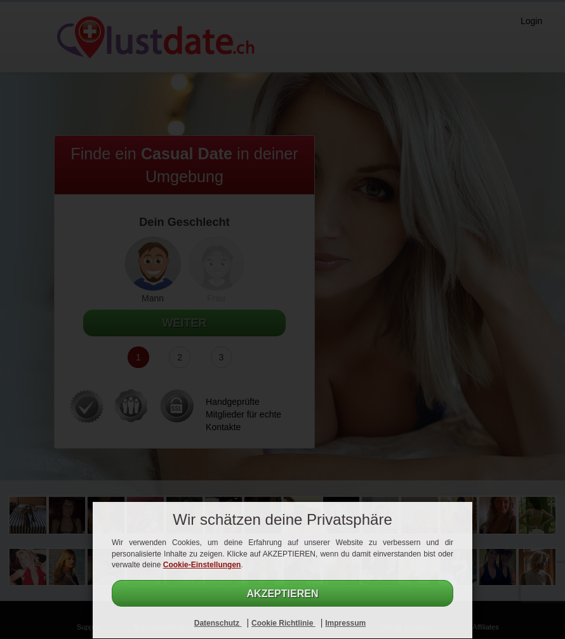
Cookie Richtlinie (283, 623)
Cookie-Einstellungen (202, 564)
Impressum (345, 623)
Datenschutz (218, 623)
